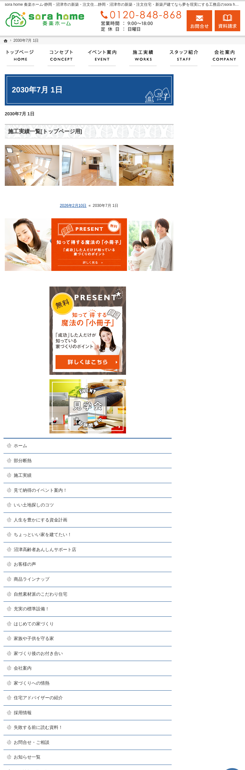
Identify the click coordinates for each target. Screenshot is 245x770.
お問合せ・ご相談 (211, 538)
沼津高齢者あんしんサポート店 (213, 320)
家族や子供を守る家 (213, 418)
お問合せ (199, 20)
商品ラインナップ (211, 353)
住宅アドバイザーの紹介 (213, 485)
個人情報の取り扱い (213, 568)
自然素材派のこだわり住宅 (213, 370)
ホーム (200, 197)
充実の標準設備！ (211, 388)
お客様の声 (204, 338)
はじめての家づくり (213, 403)
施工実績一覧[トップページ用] (45, 131)
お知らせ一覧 (206, 553)
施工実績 (202, 226)
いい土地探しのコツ (213, 262)
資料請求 (227, 20)
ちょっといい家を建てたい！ (213, 300)
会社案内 (202, 453)
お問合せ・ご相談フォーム (206, 715)
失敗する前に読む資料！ (213, 521)
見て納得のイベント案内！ (213, 244)
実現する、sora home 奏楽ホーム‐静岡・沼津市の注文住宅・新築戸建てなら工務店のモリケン (124, 759)
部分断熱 (202, 212)
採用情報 (202, 503)
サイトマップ (206, 582)
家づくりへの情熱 (211, 468)
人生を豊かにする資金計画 (213, 279)
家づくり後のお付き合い (213, 435)
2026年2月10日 (73, 205)
